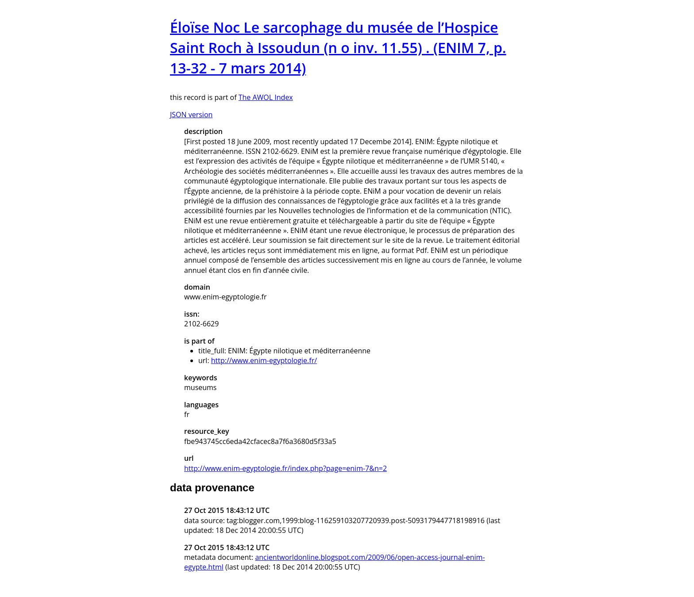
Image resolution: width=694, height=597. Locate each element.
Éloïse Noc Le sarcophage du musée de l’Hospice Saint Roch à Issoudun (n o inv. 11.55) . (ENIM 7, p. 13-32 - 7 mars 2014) (338, 47)
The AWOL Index (266, 97)
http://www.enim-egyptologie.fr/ (264, 360)
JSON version (191, 114)
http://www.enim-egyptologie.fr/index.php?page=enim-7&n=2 (285, 468)
